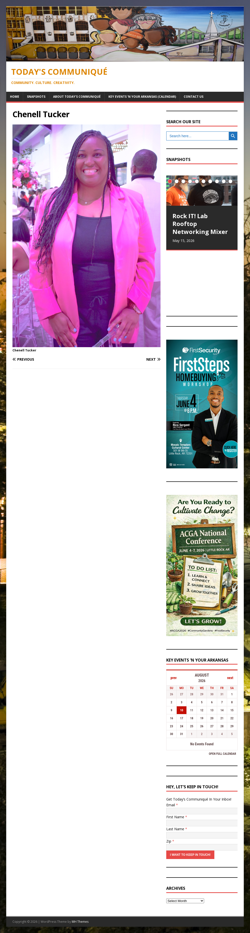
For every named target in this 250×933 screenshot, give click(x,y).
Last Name (176, 829)
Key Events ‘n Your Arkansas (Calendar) (142, 96)
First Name (176, 817)
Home (14, 96)
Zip (170, 841)
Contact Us (193, 96)
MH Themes (80, 922)
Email (172, 805)
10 (230, 181)
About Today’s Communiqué (77, 96)
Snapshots (36, 96)
